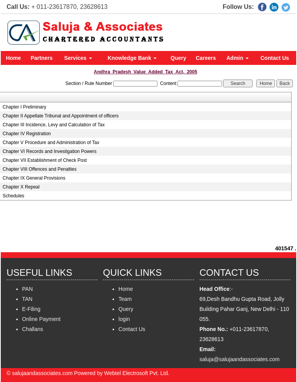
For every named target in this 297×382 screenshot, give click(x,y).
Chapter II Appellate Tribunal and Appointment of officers (61, 116)
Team (124, 299)
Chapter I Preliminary (24, 107)
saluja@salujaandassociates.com (240, 359)
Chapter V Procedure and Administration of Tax (51, 142)
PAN (27, 289)
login (124, 319)
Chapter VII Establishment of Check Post (45, 160)
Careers (206, 58)
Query (178, 58)
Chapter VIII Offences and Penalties (40, 169)
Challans (32, 329)
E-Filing (31, 309)
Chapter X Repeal (21, 187)
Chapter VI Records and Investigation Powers (50, 151)
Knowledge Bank (132, 58)
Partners (42, 58)
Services (78, 58)
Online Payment (41, 319)
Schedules (13, 196)
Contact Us (275, 58)
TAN (27, 299)
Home (13, 58)
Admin (238, 58)
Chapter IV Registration (27, 133)
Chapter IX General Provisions (34, 178)
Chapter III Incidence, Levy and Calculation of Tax (54, 124)
